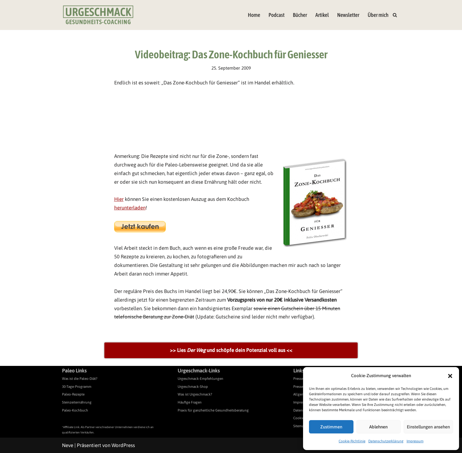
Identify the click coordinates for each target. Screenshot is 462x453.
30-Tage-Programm (76, 387)
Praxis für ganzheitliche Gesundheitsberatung (213, 410)
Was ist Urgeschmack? (195, 394)
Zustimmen (331, 426)
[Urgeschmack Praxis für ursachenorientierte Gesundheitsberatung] (98, 15)
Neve (67, 445)
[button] (450, 376)
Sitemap (299, 426)
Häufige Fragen (190, 402)
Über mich (378, 15)
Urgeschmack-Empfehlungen (200, 379)
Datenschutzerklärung (386, 441)
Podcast (276, 15)
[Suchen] (395, 15)
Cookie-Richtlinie (352, 441)
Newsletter (348, 15)
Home (254, 15)
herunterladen (130, 208)
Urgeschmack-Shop (193, 387)
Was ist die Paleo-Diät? (79, 379)
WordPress (123, 445)
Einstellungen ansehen (428, 426)
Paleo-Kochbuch (75, 410)
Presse (298, 379)
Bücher (300, 15)
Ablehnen (378, 426)
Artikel (322, 15)
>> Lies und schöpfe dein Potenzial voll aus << (231, 350)
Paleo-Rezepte (73, 394)
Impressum (415, 441)
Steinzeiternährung (77, 402)
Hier (119, 199)
